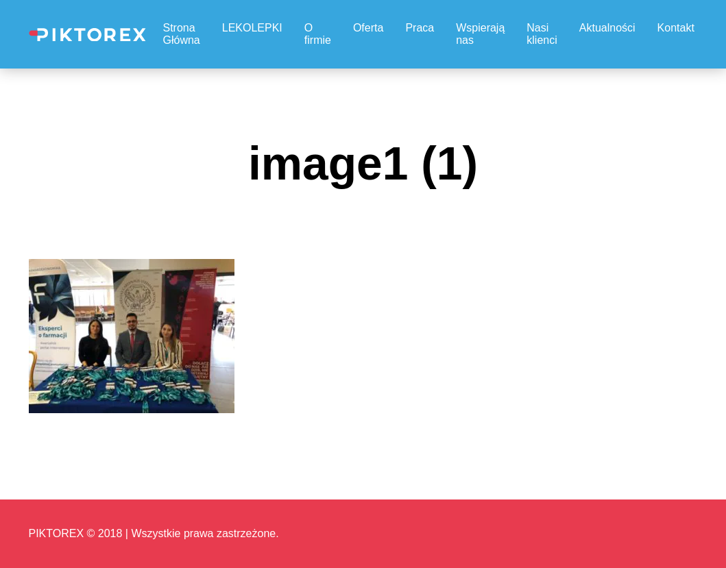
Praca (419, 28)
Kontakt (675, 28)
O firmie (317, 34)
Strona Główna (181, 34)
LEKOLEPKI (252, 28)
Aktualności (607, 28)
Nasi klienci (542, 34)
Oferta (368, 28)
